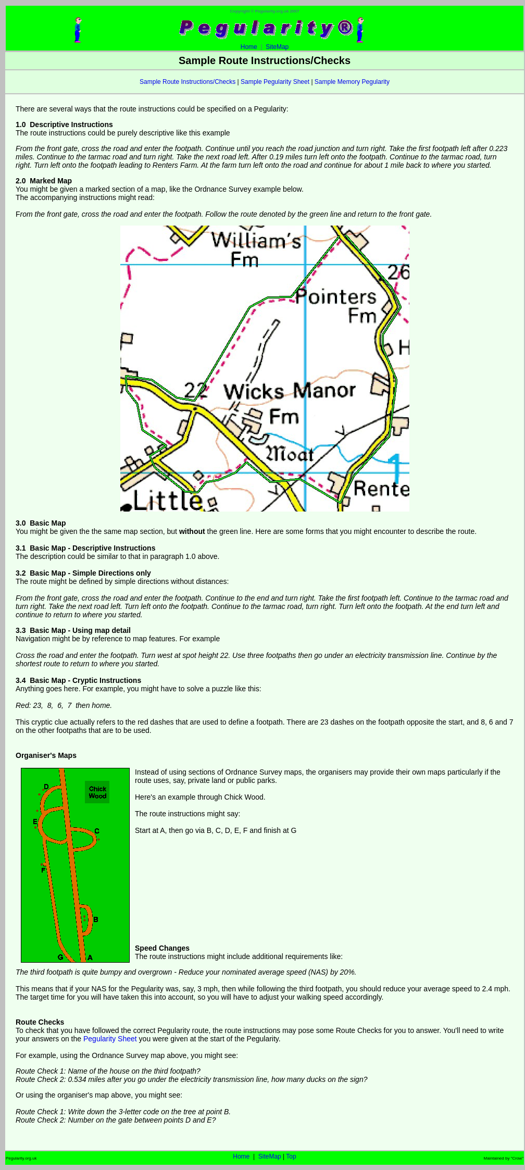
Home (264, 44)
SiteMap (277, 47)
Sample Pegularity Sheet (275, 81)
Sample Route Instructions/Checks (187, 81)
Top (291, 1156)
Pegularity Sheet (110, 1039)
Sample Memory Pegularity (352, 81)
